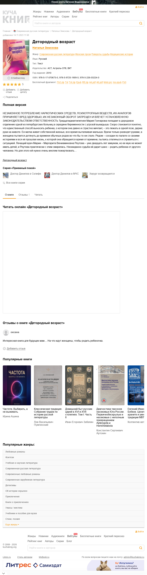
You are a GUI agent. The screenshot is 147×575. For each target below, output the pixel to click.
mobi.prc (108, 82)
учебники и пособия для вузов (21, 513)
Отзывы (24, 194)
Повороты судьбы (100, 54)
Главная (6, 31)
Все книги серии (15, 182)
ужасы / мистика (13, 507)
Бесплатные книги (96, 11)
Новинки (49, 11)
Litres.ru (7, 557)
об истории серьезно (16, 491)
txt (66, 82)
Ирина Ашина (11, 416)
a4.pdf (92, 82)
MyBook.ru (44, 557)
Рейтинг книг (40, 16)
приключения (12, 496)
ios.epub (117, 82)
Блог (74, 16)
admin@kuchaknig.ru (134, 557)
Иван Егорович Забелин (79, 422)
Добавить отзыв (10, 91)
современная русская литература (23, 468)
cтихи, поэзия (12, 519)
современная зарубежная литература (25, 479)
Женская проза (83, 54)
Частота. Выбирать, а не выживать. (15, 410)
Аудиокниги (63, 11)
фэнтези (9, 457)
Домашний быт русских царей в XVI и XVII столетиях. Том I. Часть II (78, 413)
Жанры (37, 11)
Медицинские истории (121, 54)
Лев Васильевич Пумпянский (43, 423)
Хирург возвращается (102, 173)
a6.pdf (99, 82)
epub (78, 82)
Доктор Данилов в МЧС (65, 173)
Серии (65, 16)
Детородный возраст (15, 160)
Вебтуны (78, 11)
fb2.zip (60, 82)
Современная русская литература (57, 54)
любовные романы (15, 451)
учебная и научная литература (21, 463)
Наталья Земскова (60, 31)
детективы (10, 485)
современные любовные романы (22, 474)
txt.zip (72, 82)
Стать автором (24, 557)
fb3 (124, 82)
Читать (39, 194)
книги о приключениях (17, 502)
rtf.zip (85, 82)
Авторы (54, 16)
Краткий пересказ (119, 11)
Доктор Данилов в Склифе (25, 173)
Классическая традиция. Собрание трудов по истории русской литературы (48, 413)
